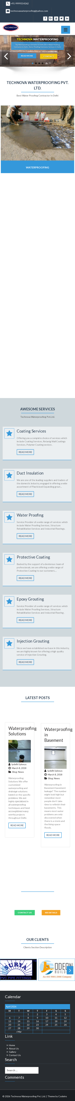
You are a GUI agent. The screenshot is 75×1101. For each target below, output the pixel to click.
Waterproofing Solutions (22, 826)
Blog (14, 867)
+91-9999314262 (17, 4)
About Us (14, 1048)
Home (12, 1045)
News (21, 867)
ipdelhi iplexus (19, 859)
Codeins (62, 1096)
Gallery (12, 1051)
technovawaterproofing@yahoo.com (27, 11)
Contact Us (15, 1055)
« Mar (19, 1031)
